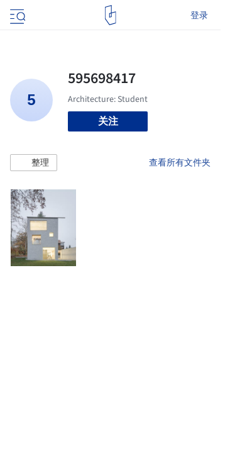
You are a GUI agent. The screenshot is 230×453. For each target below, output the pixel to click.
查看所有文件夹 (180, 162)
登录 (199, 15)
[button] (33, 163)
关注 (108, 121)
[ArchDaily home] (110, 15)
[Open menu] (16, 15)
